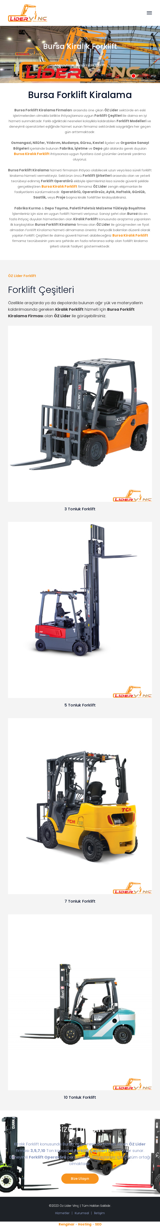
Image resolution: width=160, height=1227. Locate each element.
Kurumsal (82, 1213)
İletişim (99, 1213)
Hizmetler (62, 1213)
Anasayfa (62, 65)
